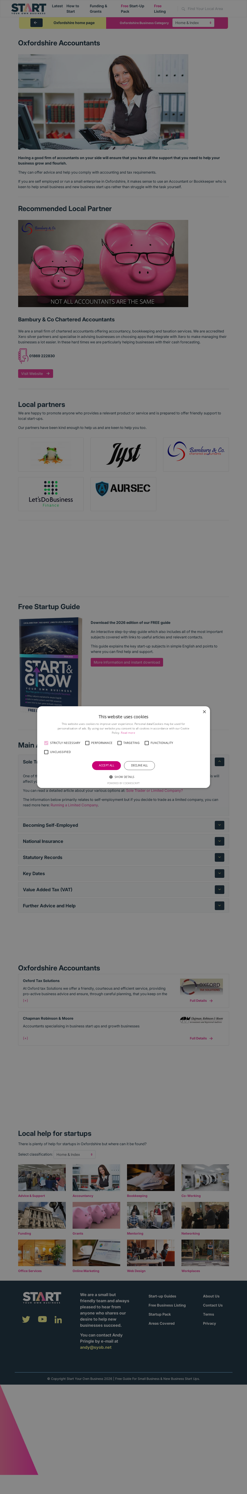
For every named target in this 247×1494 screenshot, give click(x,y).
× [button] (204, 712)
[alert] (123, 747)
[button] (46, 743)
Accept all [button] (106, 765)
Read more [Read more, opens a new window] (128, 733)
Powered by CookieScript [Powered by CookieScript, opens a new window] (123, 783)
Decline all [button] (139, 765)
